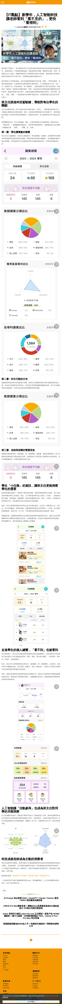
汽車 (4, 968)
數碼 (4, 961)
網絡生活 (36, 953)
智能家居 (6, 964)
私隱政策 (6, 993)
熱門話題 (35, 964)
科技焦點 (6, 953)
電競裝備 (35, 975)
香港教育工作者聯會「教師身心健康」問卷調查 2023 (31, 876)
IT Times (37, 981)
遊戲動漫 (36, 971)
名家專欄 (35, 988)
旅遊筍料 (35, 961)
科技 (4, 890)
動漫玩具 (35, 978)
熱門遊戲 (35, 974)
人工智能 (6, 970)
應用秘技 (6, 984)
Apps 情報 (6, 988)
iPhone (5, 955)
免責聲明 (6, 995)
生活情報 (35, 957)
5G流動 (5, 957)
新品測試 (6, 985)
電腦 (4, 959)
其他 (5, 991)
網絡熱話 (35, 955)
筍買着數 (35, 959)
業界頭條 (35, 984)
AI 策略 (35, 985)
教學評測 (6, 981)
